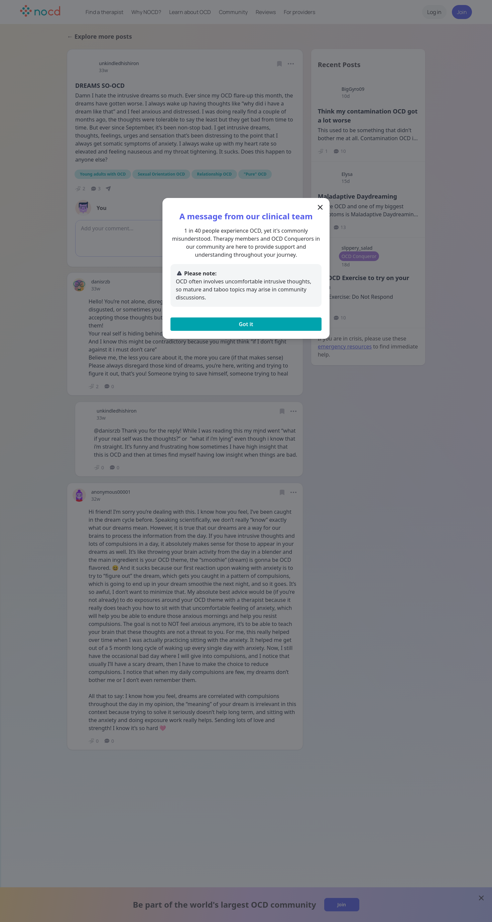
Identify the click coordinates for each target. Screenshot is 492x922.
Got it (246, 324)
